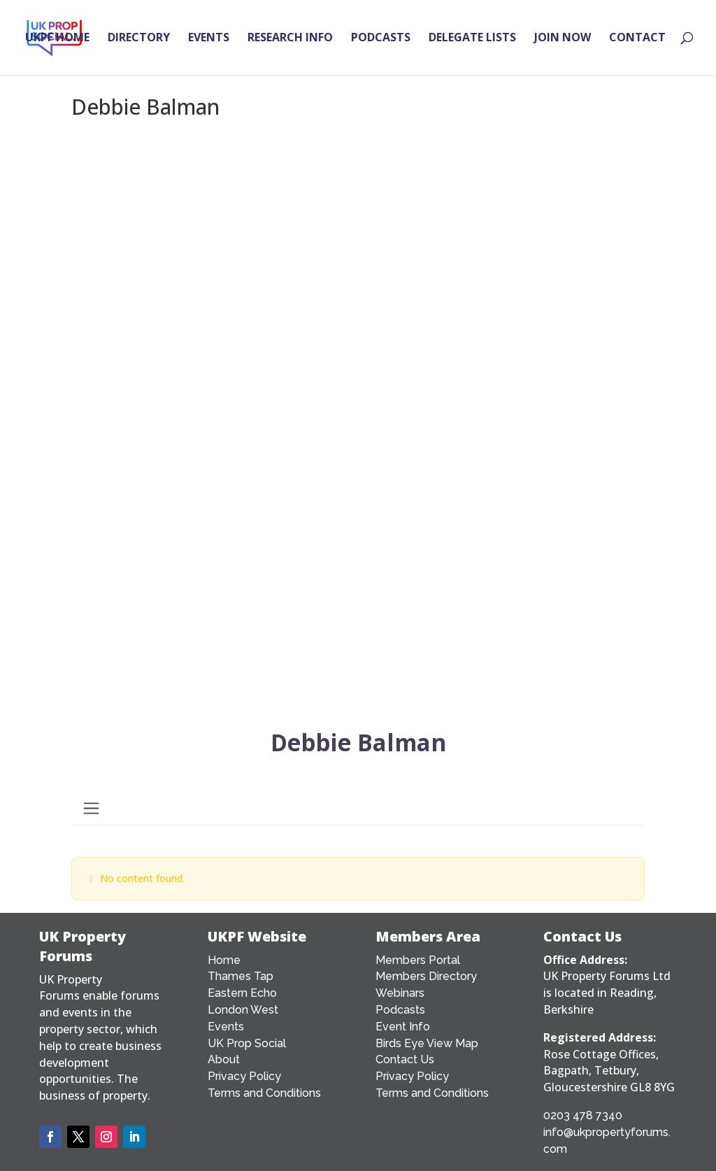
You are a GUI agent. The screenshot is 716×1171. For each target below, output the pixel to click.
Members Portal (417, 960)
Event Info (402, 1026)
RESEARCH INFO (290, 39)
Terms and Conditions (264, 1093)
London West (243, 1009)
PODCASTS (380, 39)
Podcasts (400, 1009)
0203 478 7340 (582, 1115)
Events (226, 1026)
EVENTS (208, 39)
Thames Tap (240, 976)
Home (224, 960)
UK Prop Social (247, 1043)
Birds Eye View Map (426, 1043)
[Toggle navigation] (90, 808)
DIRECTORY (139, 39)
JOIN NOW (562, 39)
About (224, 1059)
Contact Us (404, 1059)
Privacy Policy (244, 1076)
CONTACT (637, 39)
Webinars (399, 993)
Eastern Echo (242, 993)
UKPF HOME (57, 39)
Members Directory (426, 976)
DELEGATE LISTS (472, 39)
